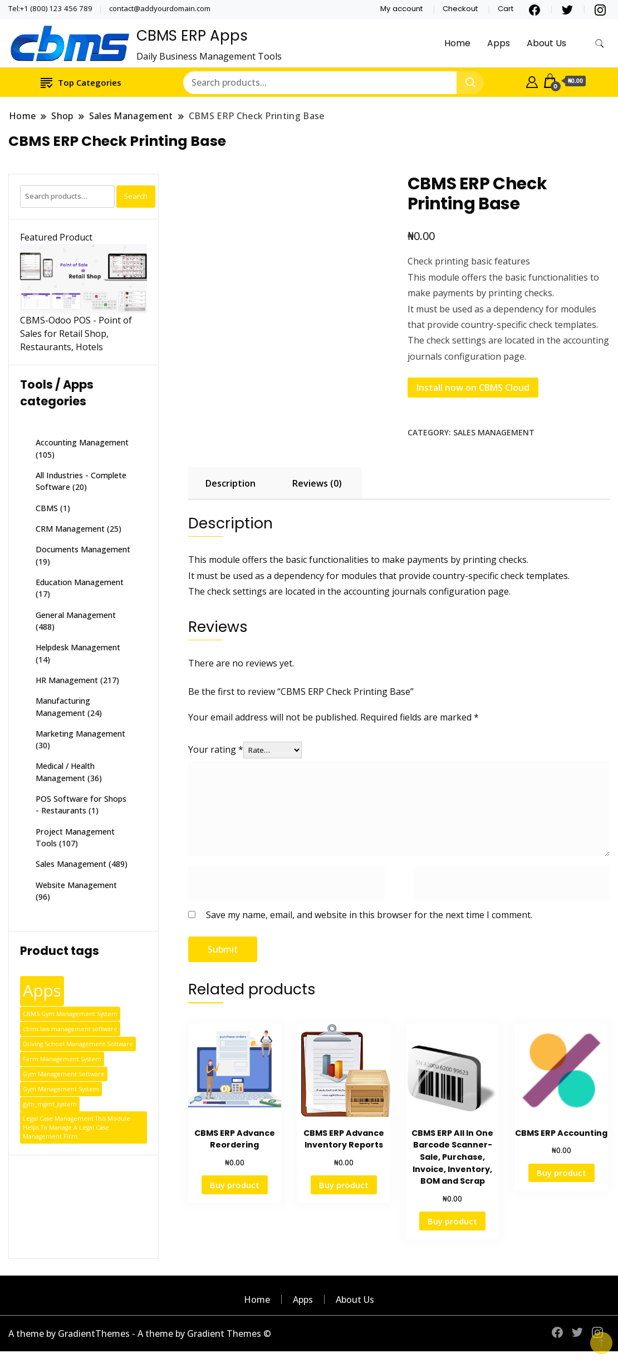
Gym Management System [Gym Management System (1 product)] (61, 1089)
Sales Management (493, 432)
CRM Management (70, 528)
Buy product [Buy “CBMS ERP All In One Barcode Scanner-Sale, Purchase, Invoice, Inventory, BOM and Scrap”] (452, 1221)
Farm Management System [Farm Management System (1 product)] (62, 1059)
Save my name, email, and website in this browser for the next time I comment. (369, 915)
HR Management (67, 680)
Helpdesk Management (78, 647)
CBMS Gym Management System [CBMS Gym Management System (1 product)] (70, 1014)
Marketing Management (80, 733)
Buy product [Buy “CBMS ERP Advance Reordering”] (234, 1184)
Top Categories (81, 82)
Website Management (76, 885)
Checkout (460, 8)
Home (457, 43)
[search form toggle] (600, 43)
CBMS (47, 508)
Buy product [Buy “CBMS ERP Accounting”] (561, 1172)
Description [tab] (230, 483)
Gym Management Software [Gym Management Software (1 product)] (64, 1074)
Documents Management (83, 549)
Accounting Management (82, 442)
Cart (505, 8)
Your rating (215, 749)
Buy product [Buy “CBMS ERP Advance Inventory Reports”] (344, 1184)
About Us (546, 43)
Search (136, 196)
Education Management (80, 582)
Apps (498, 43)
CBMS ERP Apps (192, 36)
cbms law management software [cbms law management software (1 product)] (70, 1029)
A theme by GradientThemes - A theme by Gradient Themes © (139, 1333)
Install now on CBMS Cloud (472, 387)
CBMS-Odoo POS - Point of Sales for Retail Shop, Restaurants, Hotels (76, 333)
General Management (76, 615)
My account (401, 8)
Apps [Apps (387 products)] (42, 990)
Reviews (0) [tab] (317, 483)
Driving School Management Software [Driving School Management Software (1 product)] (78, 1044)
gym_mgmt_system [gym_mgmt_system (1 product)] (50, 1104)
